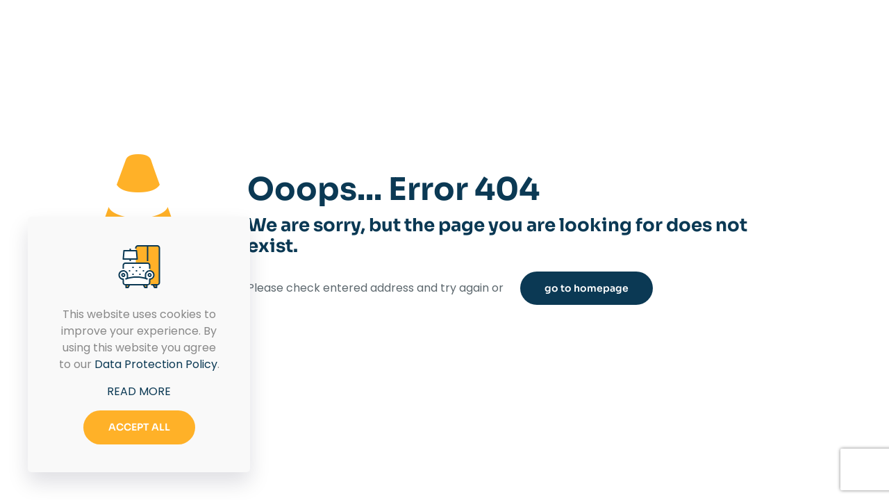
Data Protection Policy (155, 364)
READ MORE (139, 391)
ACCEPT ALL (139, 427)
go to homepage (587, 288)
